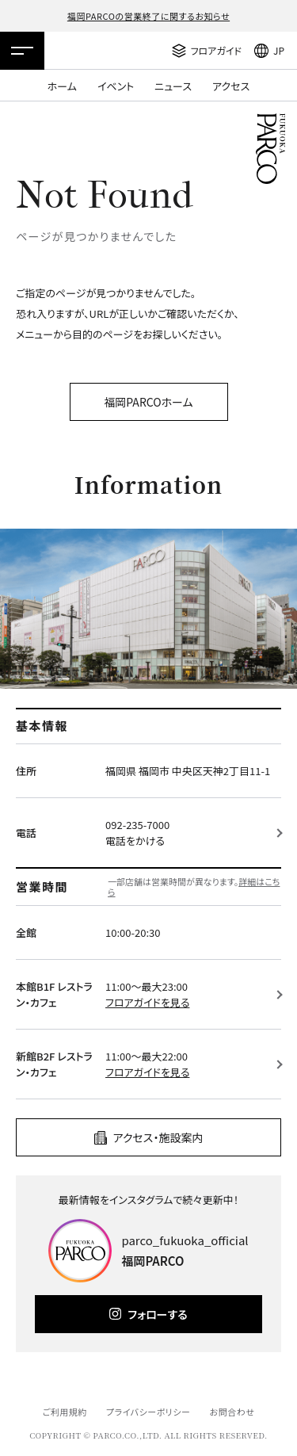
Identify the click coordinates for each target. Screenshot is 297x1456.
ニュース (173, 86)
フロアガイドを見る (147, 1002)
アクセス (230, 86)
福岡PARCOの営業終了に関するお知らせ (148, 16)
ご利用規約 (64, 1411)
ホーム (62, 86)
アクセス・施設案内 (158, 1137)
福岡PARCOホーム (148, 402)
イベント (115, 86)
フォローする (157, 1314)
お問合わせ (232, 1411)
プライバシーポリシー (148, 1411)
